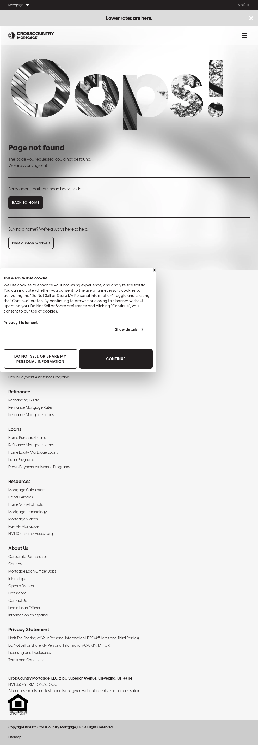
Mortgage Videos (23, 519)
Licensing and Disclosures (29, 653)
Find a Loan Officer (24, 608)
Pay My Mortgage (23, 526)
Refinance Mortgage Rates (30, 407)
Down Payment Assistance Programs (39, 377)
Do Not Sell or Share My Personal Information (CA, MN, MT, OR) (59, 645)
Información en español (28, 615)
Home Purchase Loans (27, 438)
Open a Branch (21, 586)
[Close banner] (154, 270)
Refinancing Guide (23, 400)
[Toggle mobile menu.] (244, 35)
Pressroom (17, 593)
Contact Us (17, 600)
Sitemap (14, 737)
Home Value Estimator (26, 504)
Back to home (25, 203)
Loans (14, 429)
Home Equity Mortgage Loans (33, 452)
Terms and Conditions (26, 660)
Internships (17, 578)
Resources (19, 481)
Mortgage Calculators (26, 490)
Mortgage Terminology (27, 512)
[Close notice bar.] (251, 19)
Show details (126, 329)
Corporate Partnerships (27, 557)
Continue (116, 359)
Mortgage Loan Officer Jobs (32, 571)
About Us (18, 548)
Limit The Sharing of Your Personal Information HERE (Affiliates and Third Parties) (73, 638)
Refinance (19, 391)
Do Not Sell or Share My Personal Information (40, 359)
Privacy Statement (21, 323)
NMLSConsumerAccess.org (30, 534)
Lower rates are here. (129, 18)
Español (243, 5)
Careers (15, 564)
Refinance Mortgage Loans (31, 415)
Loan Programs (21, 460)
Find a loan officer (31, 243)
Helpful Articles (20, 497)
